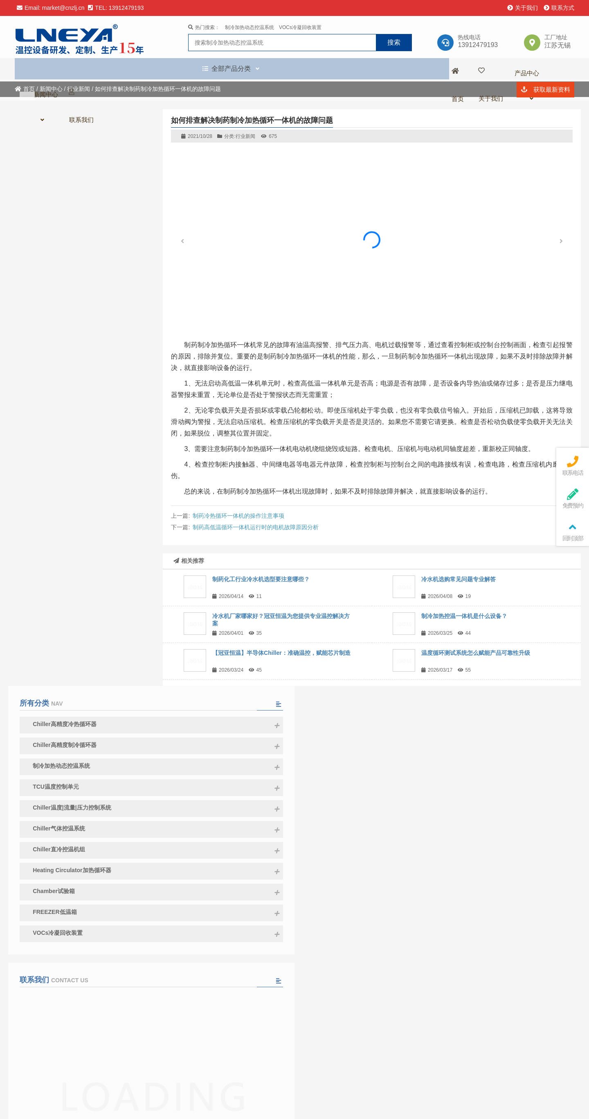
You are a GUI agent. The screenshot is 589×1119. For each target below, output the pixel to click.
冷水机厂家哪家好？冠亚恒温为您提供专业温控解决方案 (100, 852)
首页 (25, 89)
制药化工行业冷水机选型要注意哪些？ (261, 579)
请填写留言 (79, 657)
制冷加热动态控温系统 (249, 29)
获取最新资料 (545, 70)
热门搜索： (204, 29)
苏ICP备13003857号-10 (350, 1105)
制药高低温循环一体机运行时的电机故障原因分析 (256, 527)
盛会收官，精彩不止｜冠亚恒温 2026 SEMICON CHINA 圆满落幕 (100, 903)
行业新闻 (78, 89)
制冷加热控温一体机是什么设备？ (464, 616)
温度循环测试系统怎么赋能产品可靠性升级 (475, 653)
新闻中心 (51, 89)
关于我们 (522, 8)
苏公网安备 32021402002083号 (426, 1105)
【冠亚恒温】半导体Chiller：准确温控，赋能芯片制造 (281, 653)
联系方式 (559, 8)
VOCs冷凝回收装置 (300, 29)
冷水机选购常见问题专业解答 (458, 579)
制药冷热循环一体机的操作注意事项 (238, 515)
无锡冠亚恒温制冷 (83, 38)
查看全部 (80, 951)
